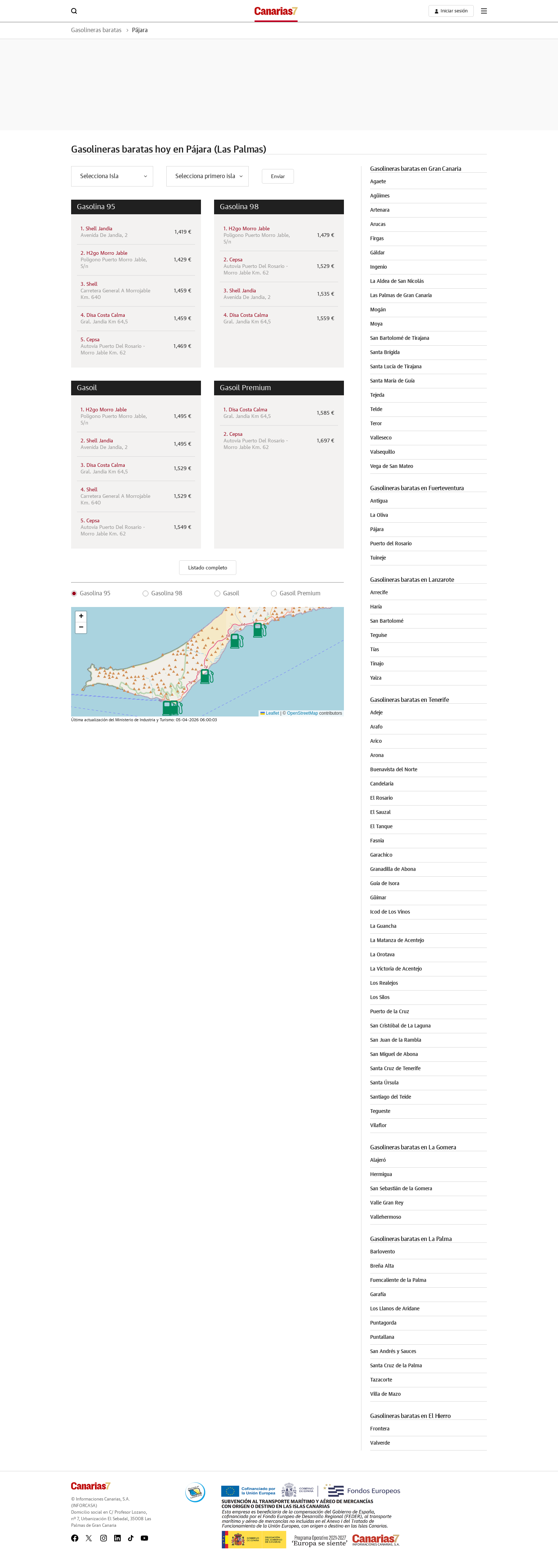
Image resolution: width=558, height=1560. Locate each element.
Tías (374, 649)
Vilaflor (378, 1125)
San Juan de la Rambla (395, 1040)
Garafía (378, 1294)
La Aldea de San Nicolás (397, 281)
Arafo (376, 727)
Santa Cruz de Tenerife (395, 1068)
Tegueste (380, 1111)
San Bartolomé (386, 621)
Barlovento (382, 1251)
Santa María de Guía (392, 381)
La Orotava (382, 954)
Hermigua (381, 1174)
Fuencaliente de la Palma (398, 1280)
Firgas (377, 238)
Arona (377, 755)
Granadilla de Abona (393, 869)
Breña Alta (382, 1266)
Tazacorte (381, 1380)
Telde (376, 409)
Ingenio (378, 267)
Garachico (381, 855)
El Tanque (381, 826)
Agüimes (380, 196)
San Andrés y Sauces (393, 1351)
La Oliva (379, 515)
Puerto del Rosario (391, 543)
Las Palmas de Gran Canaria (401, 295)
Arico (376, 741)
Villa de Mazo (385, 1394)
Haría (376, 607)
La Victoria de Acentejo (396, 969)
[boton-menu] (484, 11)
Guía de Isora (384, 883)
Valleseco (381, 438)
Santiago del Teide (390, 1097)
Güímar (378, 897)
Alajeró (378, 1160)
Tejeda (377, 395)
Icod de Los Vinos (390, 912)
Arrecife (379, 592)
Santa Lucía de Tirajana (396, 366)
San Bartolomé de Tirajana (399, 338)
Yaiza (375, 678)
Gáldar (377, 252)
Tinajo (377, 663)
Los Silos (380, 997)
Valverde (380, 1443)
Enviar (278, 176)
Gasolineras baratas (96, 30)
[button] (176, 707)
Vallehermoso (385, 1217)
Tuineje (378, 558)
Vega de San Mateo (391, 466)
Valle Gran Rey (386, 1203)
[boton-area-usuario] (451, 11)
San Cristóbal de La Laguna (400, 1026)
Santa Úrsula (384, 1083)
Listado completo (207, 567)
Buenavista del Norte (393, 769)
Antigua (379, 501)
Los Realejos (384, 983)
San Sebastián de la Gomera (401, 1188)
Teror (376, 423)
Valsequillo (382, 452)
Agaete (378, 181)
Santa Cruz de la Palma (396, 1365)
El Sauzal (380, 812)
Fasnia (377, 841)
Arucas (377, 224)
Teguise (378, 635)
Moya (376, 324)
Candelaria (382, 784)
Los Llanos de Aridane (394, 1308)
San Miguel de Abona (394, 1054)
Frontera (380, 1429)
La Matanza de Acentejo (397, 940)
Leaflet (269, 713)
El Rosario (381, 798)
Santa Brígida (385, 352)
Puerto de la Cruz (389, 1011)
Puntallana (382, 1337)
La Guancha (383, 926)
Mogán (378, 309)
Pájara (140, 30)
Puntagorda (383, 1323)
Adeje (376, 712)
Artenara (380, 210)
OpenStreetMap (302, 713)
